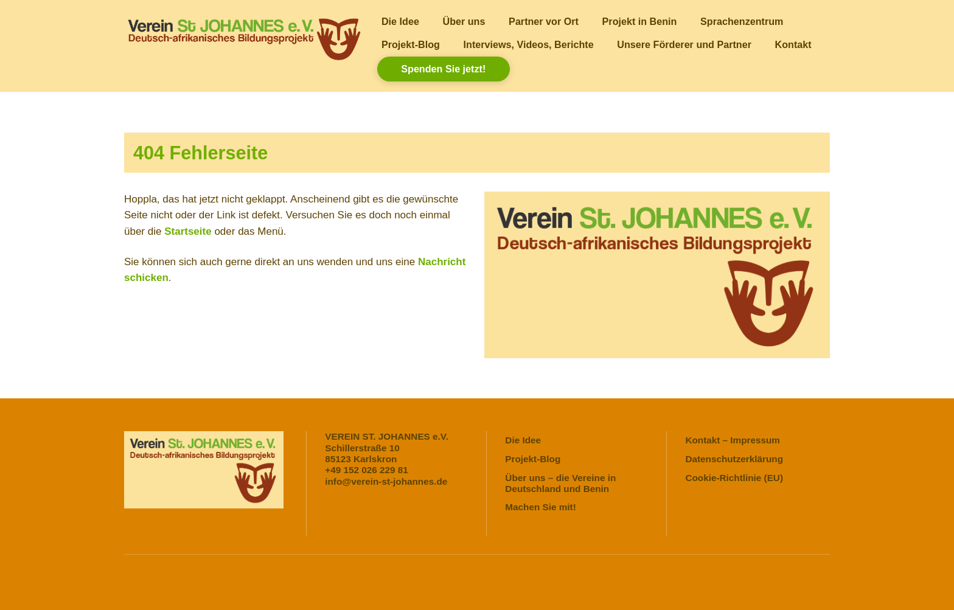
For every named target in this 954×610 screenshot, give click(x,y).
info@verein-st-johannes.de (386, 481)
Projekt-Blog (410, 44)
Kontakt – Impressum (732, 440)
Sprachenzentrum (741, 21)
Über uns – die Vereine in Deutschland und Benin (560, 483)
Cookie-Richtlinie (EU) (734, 478)
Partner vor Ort (544, 21)
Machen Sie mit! (540, 507)
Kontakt (793, 44)
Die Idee (400, 21)
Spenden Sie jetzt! (443, 68)
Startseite (187, 231)
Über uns (464, 21)
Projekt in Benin (639, 21)
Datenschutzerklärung (734, 459)
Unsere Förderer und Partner (684, 44)
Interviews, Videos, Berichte (529, 44)
